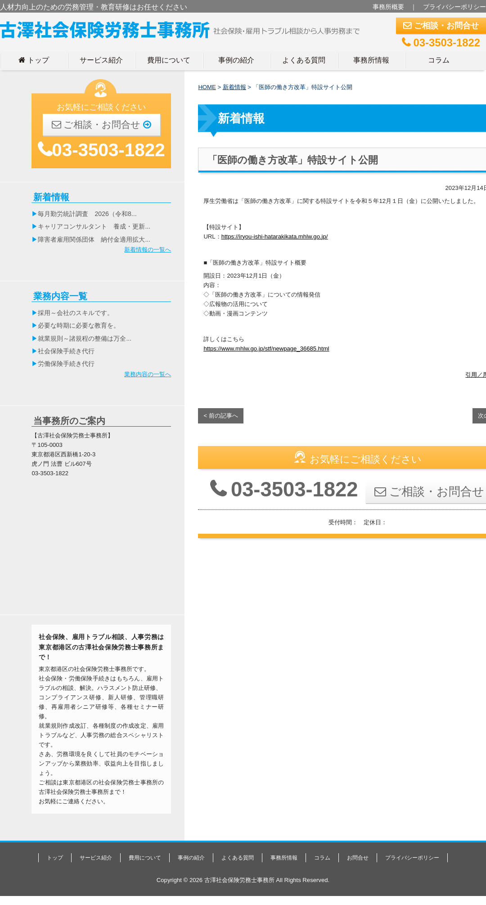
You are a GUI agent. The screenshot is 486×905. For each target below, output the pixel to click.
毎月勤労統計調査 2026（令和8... (87, 213)
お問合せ (358, 858)
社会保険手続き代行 (66, 351)
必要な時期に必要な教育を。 (79, 325)
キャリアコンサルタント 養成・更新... (94, 226)
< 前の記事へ (220, 415)
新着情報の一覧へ (147, 249)
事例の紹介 (236, 60)
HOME (207, 87)
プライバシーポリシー (454, 6)
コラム (439, 60)
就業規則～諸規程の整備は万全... (84, 338)
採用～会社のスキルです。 (75, 312)
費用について (168, 60)
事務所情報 (371, 60)
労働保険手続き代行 (66, 363)
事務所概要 (388, 6)
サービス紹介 (101, 60)
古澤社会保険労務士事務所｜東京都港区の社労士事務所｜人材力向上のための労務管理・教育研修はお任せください (183, 28)
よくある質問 (303, 60)
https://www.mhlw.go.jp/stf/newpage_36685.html (266, 348)
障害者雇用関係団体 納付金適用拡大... (94, 239)
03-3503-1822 (441, 42)
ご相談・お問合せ (440, 25)
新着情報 (234, 87)
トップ (33, 60)
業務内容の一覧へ (147, 374)
